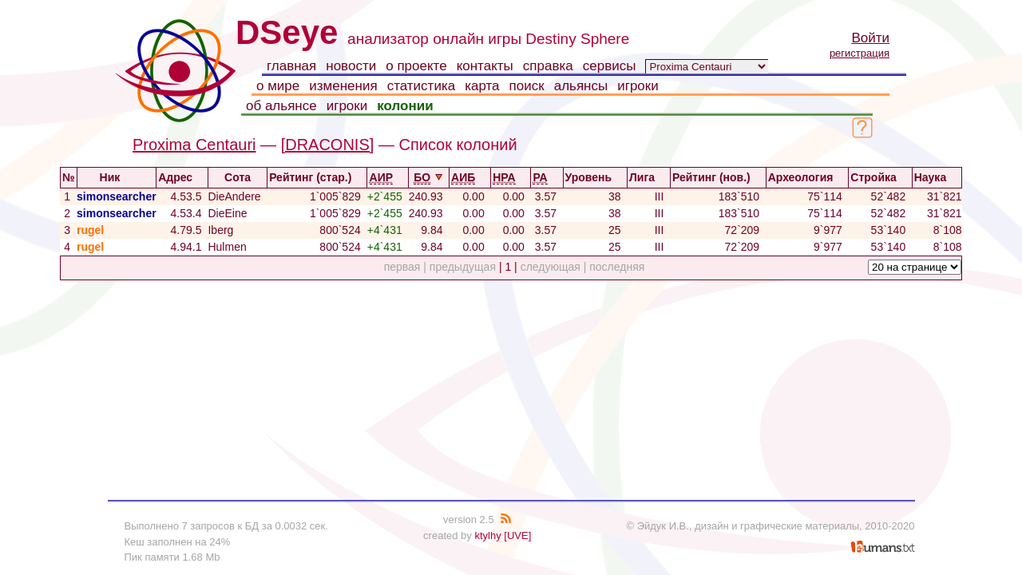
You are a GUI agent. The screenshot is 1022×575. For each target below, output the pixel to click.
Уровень (595, 177)
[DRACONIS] (327, 144)
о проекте (416, 65)
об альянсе (281, 105)
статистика (421, 85)
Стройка (879, 177)
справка (548, 65)
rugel (90, 230)
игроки (638, 85)
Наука (937, 177)
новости (351, 65)
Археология (807, 177)
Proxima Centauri (194, 144)
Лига (648, 177)
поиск (527, 85)
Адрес (182, 177)
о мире (277, 85)
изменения (343, 85)
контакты (485, 65)
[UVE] (517, 535)
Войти (870, 38)
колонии (405, 105)
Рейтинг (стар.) (317, 177)
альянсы (581, 85)
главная (291, 65)
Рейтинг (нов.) (718, 177)
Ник (117, 177)
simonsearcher (116, 196)
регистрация (859, 53)
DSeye (287, 32)
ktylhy (487, 535)
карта (482, 85)
